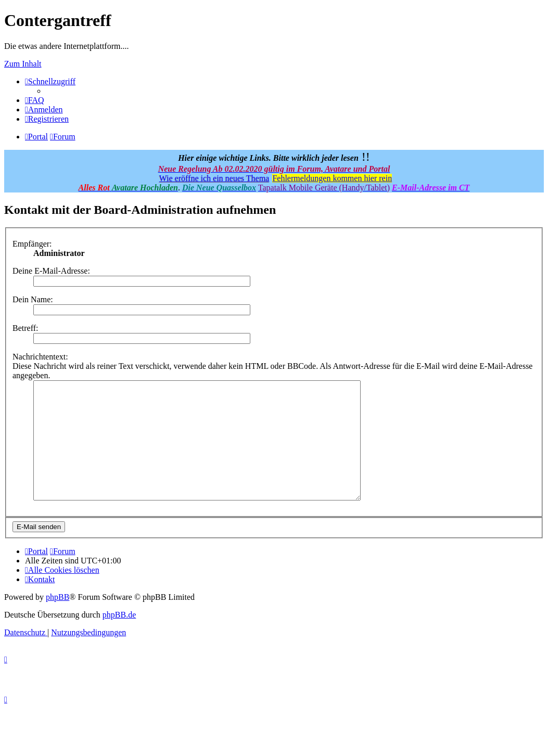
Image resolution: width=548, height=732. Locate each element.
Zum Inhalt (23, 63)
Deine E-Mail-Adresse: (51, 270)
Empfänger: (32, 243)
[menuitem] (34, 100)
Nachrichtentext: (40, 356)
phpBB (57, 620)
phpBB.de (119, 638)
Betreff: (25, 328)
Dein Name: (32, 299)
